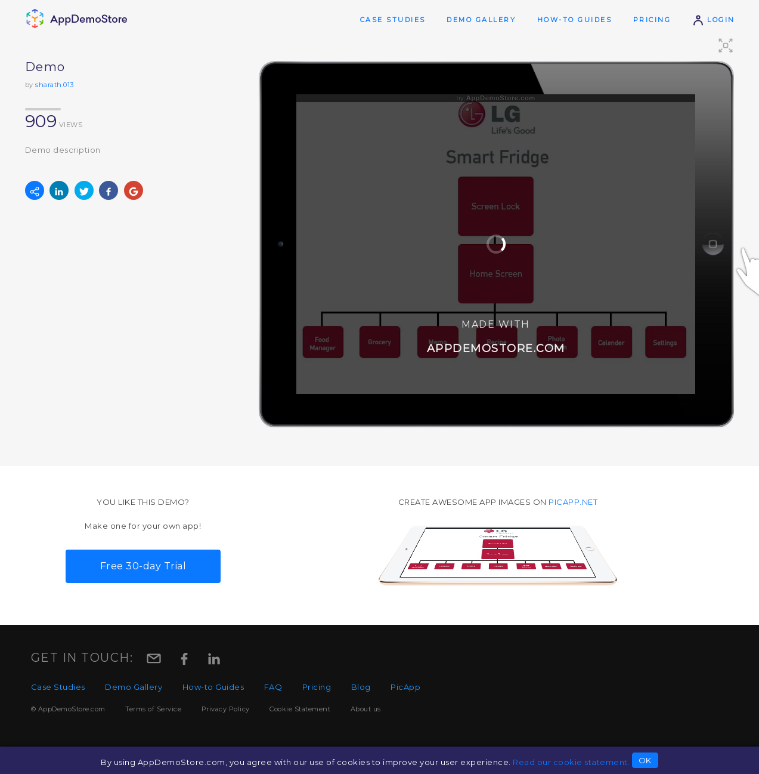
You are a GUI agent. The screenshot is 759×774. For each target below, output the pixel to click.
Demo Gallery (481, 20)
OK (645, 760)
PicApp (405, 687)
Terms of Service (153, 709)
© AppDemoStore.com (68, 709)
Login (713, 20)
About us (366, 709)
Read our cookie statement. (571, 762)
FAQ (273, 687)
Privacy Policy (226, 709)
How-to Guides (574, 20)
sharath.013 (54, 85)
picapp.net (573, 502)
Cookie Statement (299, 709)
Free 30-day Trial (143, 566)
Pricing (652, 20)
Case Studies (393, 20)
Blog (361, 687)
